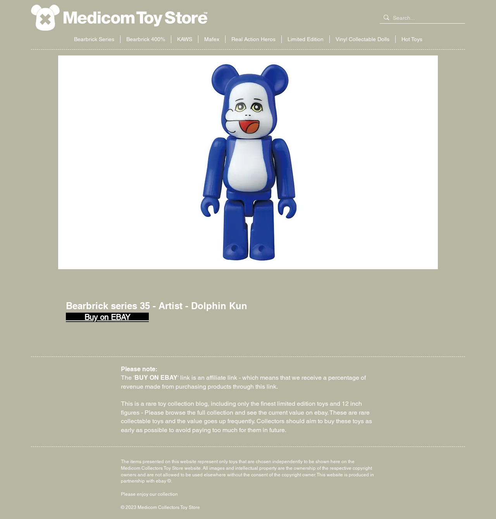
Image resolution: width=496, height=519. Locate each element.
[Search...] (421, 18)
